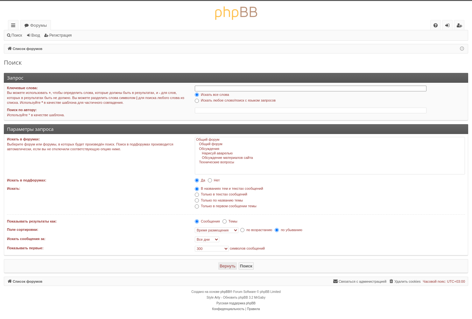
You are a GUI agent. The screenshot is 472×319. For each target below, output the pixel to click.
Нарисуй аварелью (329, 153)
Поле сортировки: (22, 229)
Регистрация (60, 35)
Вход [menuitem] (448, 26)
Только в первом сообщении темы (226, 206)
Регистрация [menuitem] (460, 26)
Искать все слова (212, 94)
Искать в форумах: (23, 139)
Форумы (38, 25)
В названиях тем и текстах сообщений (229, 188)
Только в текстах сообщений (221, 194)
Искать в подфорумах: (26, 180)
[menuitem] (435, 25)
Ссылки (14, 26)
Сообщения (207, 221)
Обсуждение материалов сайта (329, 158)
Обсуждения (329, 149)
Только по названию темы (219, 200)
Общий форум (329, 140)
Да (200, 180)
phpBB (225, 292)
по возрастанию (256, 230)
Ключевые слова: (22, 88)
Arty (217, 297)
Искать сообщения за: (26, 239)
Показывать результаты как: (32, 221)
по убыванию (288, 230)
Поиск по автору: (22, 110)
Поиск (16, 35)
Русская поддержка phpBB (236, 303)
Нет (214, 180)
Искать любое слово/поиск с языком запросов (235, 100)
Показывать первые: (25, 248)
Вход (36, 35)
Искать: (13, 188)
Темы (229, 221)
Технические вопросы (329, 162)
